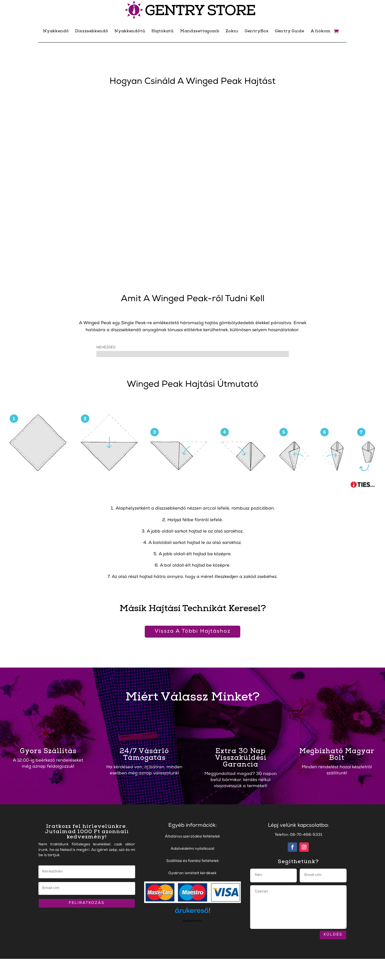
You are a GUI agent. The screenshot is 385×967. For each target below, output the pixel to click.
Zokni (232, 31)
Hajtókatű (162, 31)
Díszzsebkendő (91, 31)
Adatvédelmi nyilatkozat (192, 849)
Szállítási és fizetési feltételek (192, 861)
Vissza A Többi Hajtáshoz (192, 631)
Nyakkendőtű (129, 31)
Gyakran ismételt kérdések (192, 873)
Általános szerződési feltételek (192, 837)
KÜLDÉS (333, 935)
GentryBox (257, 31)
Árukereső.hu (192, 920)
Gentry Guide (289, 31)
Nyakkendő (56, 31)
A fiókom (320, 31)
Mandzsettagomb (199, 31)
